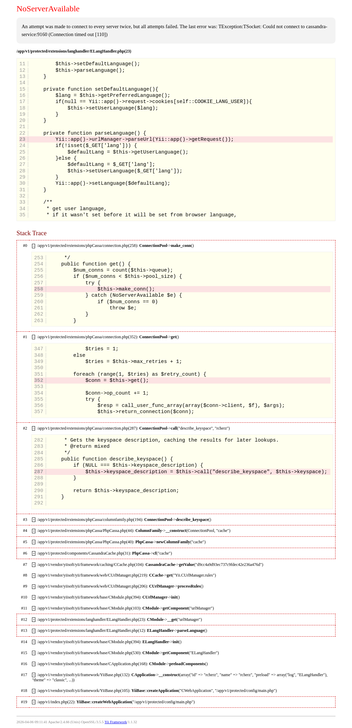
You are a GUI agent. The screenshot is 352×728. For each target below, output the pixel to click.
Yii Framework (115, 722)
